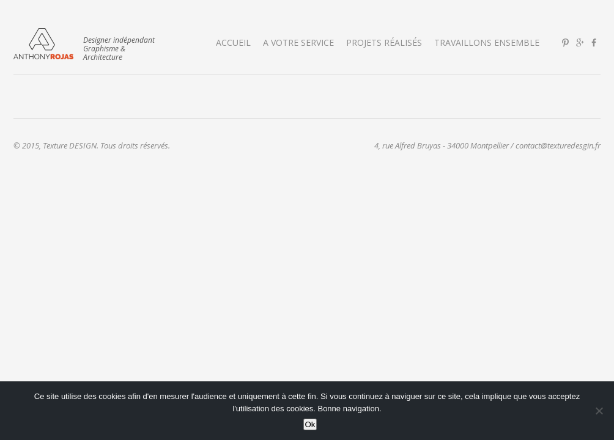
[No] (599, 411)
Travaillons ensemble (486, 42)
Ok (310, 424)
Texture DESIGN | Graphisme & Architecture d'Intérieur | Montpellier (43, 44)
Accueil (233, 42)
